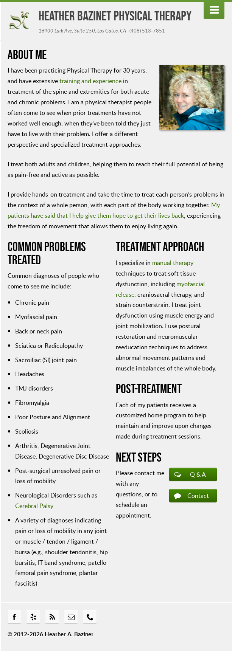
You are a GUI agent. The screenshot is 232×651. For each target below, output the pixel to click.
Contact (198, 495)
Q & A (198, 474)
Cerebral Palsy (34, 505)
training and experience (90, 80)
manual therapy (172, 262)
